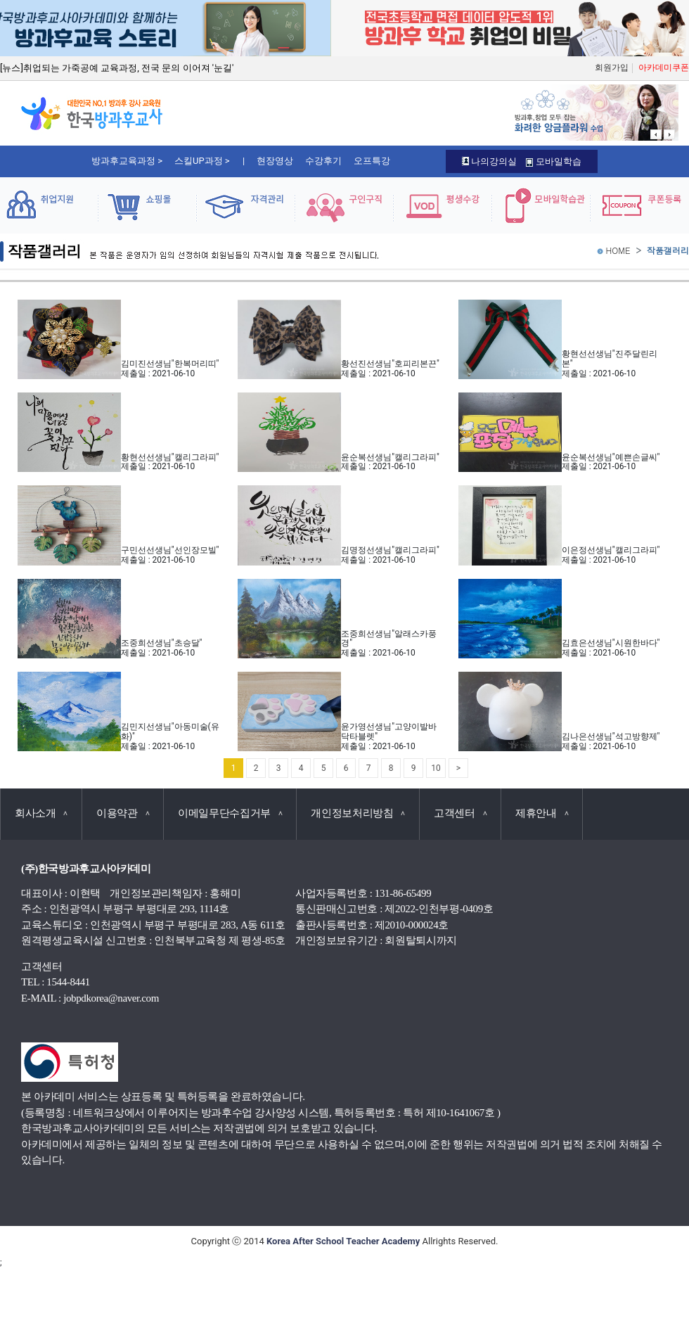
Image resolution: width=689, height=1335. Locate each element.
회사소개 (41, 813)
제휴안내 (541, 813)
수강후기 (323, 160)
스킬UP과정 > (202, 160)
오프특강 (372, 160)
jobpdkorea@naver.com (111, 998)
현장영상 (275, 160)
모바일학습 (553, 161)
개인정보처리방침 (358, 813)
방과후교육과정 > (126, 160)
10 (436, 768)
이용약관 (122, 813)
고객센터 (460, 813)
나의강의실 (489, 161)
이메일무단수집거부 (230, 813)
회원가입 (612, 67)
